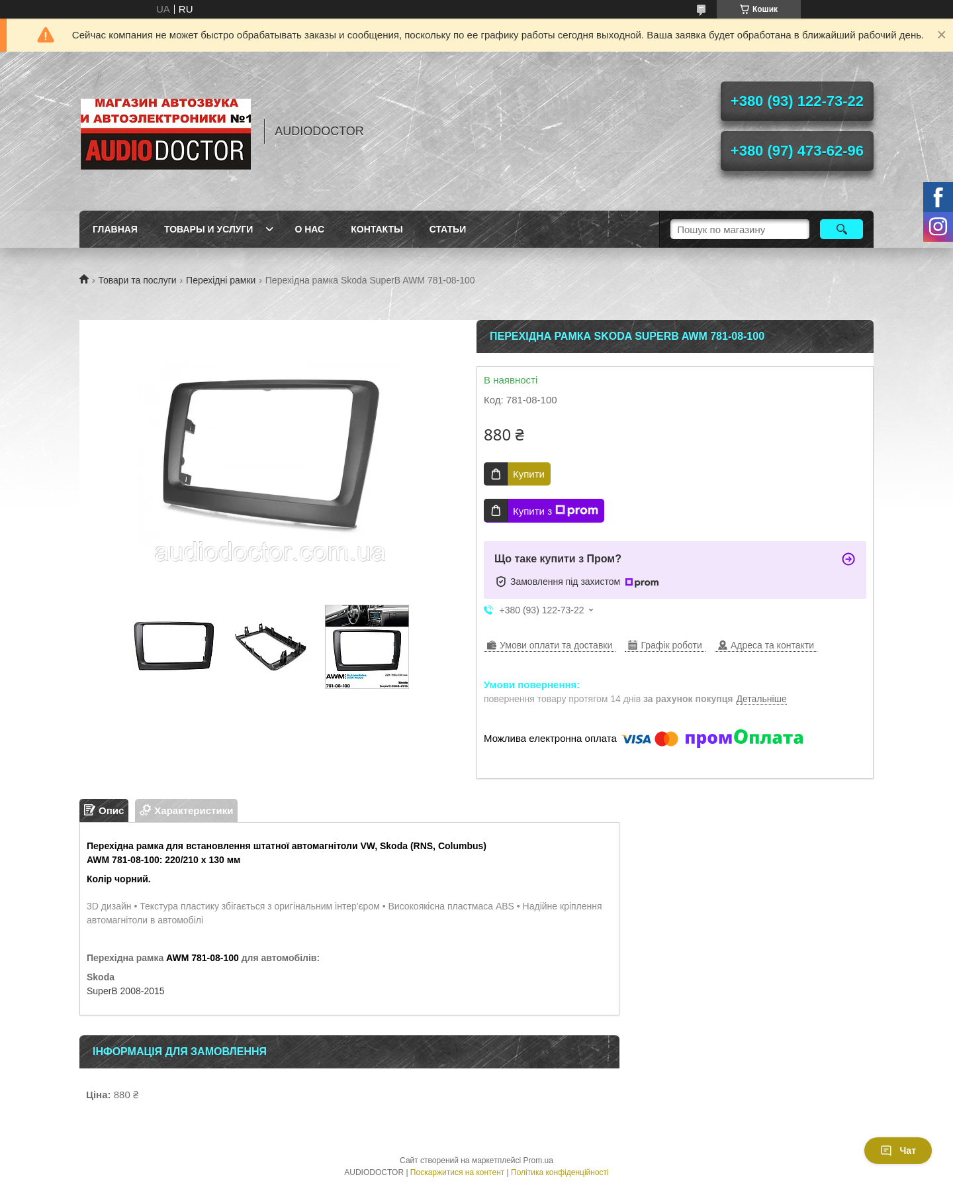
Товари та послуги (137, 280)
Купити (529, 474)
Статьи (448, 229)
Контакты (376, 229)
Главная (115, 229)
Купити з (555, 511)
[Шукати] (841, 229)
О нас (309, 229)
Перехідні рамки (220, 280)
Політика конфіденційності (560, 1172)
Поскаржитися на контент (457, 1172)
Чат (898, 1151)
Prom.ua (538, 1160)
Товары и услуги (208, 229)
